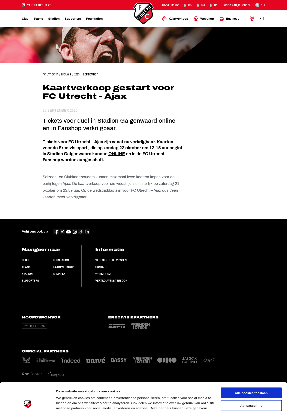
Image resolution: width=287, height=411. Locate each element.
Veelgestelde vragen (111, 260)
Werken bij (103, 274)
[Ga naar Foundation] (94, 18)
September (90, 74)
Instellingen (65, 402)
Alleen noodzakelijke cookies (251, 390)
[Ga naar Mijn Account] (252, 18)
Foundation (61, 260)
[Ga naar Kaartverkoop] (175, 18)
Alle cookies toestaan (251, 365)
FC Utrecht (50, 74)
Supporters (30, 281)
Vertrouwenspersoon (111, 281)
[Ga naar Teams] (38, 18)
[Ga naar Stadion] (54, 18)
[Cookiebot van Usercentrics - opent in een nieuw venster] (27, 402)
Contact (101, 267)
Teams (26, 267)
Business (59, 274)
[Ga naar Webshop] (203, 18)
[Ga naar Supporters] (73, 18)
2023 (76, 74)
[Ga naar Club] (25, 18)
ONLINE (116, 153)
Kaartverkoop (63, 267)
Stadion (27, 274)
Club (25, 260)
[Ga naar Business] (229, 18)
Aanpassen (251, 378)
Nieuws (66, 74)
